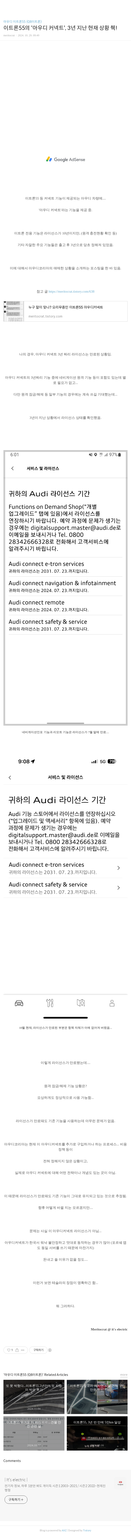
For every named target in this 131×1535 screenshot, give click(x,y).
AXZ (64, 1530)
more (124, 1375)
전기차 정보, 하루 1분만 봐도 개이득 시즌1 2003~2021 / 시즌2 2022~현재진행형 (55, 1488)
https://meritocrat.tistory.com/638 (71, 291)
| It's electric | (16, 1479)
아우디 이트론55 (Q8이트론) (22, 22)
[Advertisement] (65, 84)
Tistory (87, 1530)
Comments (12, 1461)
